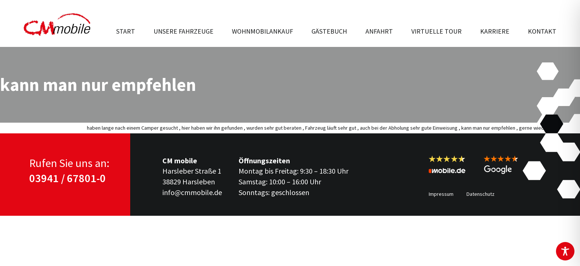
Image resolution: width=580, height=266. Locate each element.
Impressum (441, 194)
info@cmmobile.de (192, 192)
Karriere (494, 31)
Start (125, 31)
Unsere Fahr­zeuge (183, 31)
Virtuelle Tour (436, 31)
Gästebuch (329, 31)
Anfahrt (379, 31)
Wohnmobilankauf (262, 31)
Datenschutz (480, 194)
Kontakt (542, 31)
